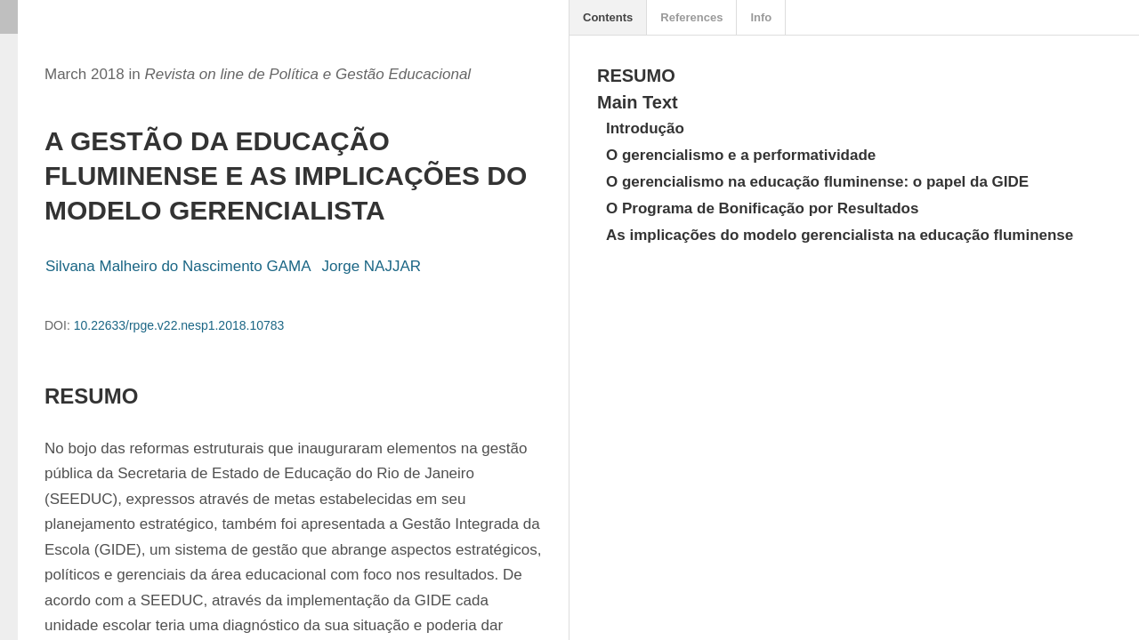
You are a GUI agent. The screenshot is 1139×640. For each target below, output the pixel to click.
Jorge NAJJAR (371, 266)
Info (760, 17)
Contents (608, 17)
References (691, 17)
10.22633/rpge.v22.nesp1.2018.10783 (179, 325)
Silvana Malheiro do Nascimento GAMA (178, 266)
